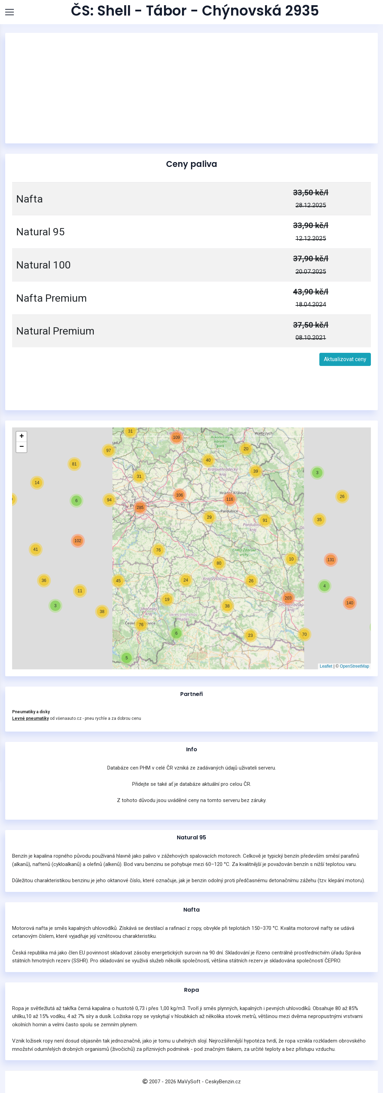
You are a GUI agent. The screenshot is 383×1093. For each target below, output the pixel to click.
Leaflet (326, 666)
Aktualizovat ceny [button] (345, 359)
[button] (355, 627)
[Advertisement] (191, 88)
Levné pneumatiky (30, 718)
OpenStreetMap (354, 666)
